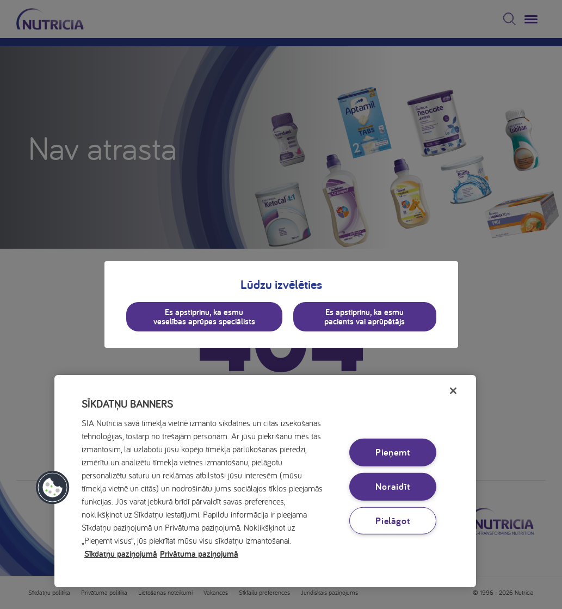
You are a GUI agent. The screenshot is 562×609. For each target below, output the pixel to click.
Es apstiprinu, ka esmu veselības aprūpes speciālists (204, 316)
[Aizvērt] (453, 391)
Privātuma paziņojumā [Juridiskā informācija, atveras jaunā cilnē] (199, 553)
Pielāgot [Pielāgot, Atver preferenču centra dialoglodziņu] (393, 520)
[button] (52, 487)
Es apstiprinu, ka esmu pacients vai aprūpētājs (364, 316)
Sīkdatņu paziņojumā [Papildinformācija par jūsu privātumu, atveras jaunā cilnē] (120, 553)
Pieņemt (393, 452)
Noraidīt (392, 486)
